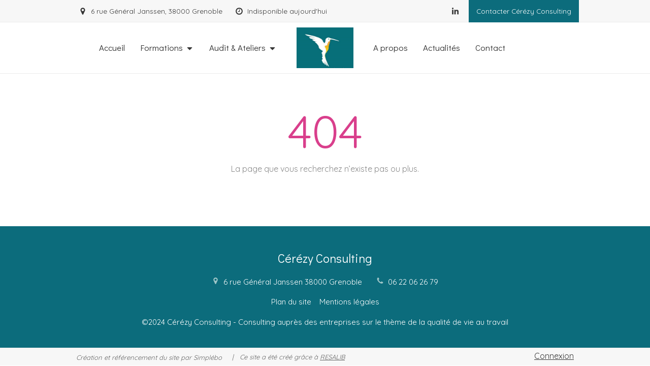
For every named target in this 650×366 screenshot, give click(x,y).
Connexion (554, 356)
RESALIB (332, 357)
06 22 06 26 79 (413, 282)
